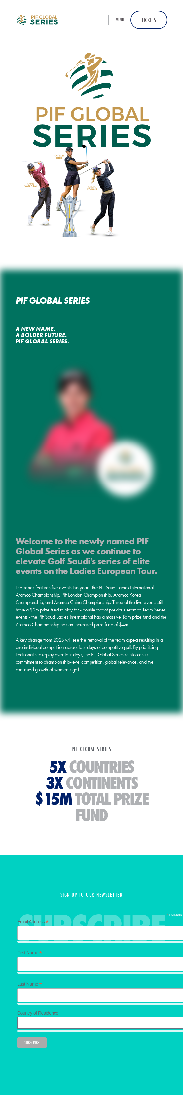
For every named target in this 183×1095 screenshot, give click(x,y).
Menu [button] (120, 19)
